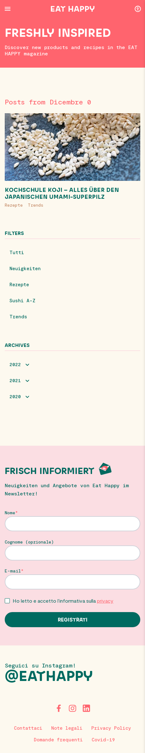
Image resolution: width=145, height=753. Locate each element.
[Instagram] (72, 708)
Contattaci (28, 728)
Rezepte (14, 205)
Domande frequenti (58, 739)
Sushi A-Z (22, 300)
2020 (15, 396)
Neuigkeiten (25, 268)
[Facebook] (59, 708)
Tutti (16, 252)
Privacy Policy (111, 728)
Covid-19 (103, 739)
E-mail (13, 570)
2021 (15, 380)
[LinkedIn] (86, 708)
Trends (35, 205)
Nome (10, 512)
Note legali (66, 728)
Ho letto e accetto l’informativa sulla (63, 601)
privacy (105, 601)
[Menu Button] (7, 9)
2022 (15, 364)
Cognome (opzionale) (29, 541)
